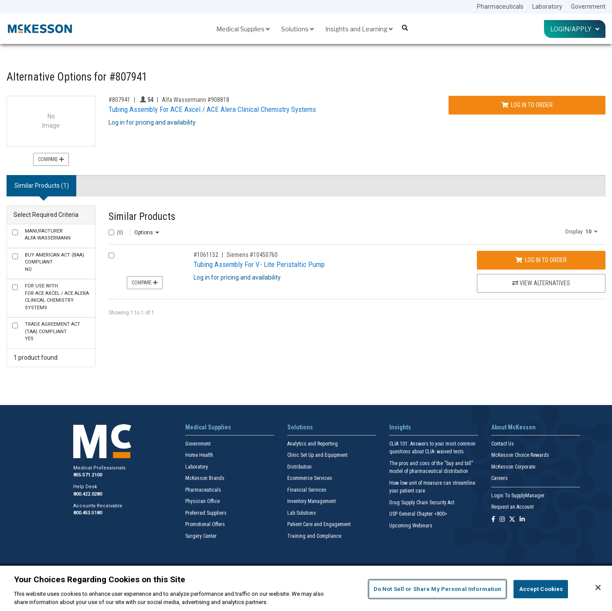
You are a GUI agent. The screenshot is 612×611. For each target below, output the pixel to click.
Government (588, 6)
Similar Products (142, 216)
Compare (51, 159)
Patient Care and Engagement (318, 524)
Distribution (299, 467)
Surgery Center (201, 536)
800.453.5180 (87, 513)
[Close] (598, 587)
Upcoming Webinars (410, 526)
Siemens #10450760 (252, 254)
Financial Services (306, 490)
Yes (52, 331)
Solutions (297, 29)
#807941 (119, 99)
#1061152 (206, 254)
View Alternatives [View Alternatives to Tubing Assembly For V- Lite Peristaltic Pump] (541, 283)
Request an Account (512, 507)
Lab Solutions (301, 513)
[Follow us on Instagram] (502, 520)
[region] (306, 588)
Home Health (199, 455)
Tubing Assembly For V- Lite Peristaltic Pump (259, 264)
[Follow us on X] (512, 520)
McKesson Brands (204, 478)
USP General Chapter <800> (418, 514)
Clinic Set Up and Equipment (317, 455)
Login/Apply (574, 29)
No (54, 262)
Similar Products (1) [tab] (41, 185)
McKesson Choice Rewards (520, 455)
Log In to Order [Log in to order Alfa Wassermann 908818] (527, 104)
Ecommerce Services (309, 478)
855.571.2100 (87, 475)
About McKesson (513, 427)
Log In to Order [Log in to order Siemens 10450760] (541, 260)
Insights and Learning (359, 29)
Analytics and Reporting (312, 444)
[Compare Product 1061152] (111, 255)
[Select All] (111, 232)
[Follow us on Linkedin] (522, 520)
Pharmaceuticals (500, 6)
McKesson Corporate (513, 467)
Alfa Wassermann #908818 (195, 99)
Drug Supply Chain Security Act (421, 503)
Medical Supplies (243, 29)
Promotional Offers (205, 524)
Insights (400, 427)
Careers (499, 478)
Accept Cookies (541, 589)
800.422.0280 (87, 494)
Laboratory (547, 6)
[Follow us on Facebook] (493, 520)
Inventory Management (311, 501)
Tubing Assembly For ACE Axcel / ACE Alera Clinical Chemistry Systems (212, 109)
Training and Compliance (314, 536)
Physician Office (202, 501)
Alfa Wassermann (48, 234)
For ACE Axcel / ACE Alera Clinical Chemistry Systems (57, 297)
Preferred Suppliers (206, 513)
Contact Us (502, 444)
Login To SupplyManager (517, 496)
